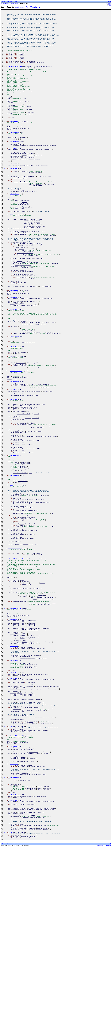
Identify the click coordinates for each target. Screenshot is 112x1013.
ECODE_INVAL (37, 205)
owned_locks (33, 813)
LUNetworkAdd (14, 144)
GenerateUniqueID (34, 178)
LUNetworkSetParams (16, 443)
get (37, 994)
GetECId (49, 178)
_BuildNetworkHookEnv (15, 78)
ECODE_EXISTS (37, 221)
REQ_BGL (9, 153)
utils (20, 70)
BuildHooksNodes (15, 157)
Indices (9, 1)
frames (109, 4)
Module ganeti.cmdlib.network (27, 7)
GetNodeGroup (28, 807)
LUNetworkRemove (15, 347)
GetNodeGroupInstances (27, 788)
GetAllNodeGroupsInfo (41, 385)
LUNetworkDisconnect (16, 881)
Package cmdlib (14, 3)
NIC (15, 838)
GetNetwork (28, 483)
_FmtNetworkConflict (15, 656)
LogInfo (21, 298)
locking (21, 65)
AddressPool (24, 276)
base (20, 71)
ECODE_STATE (56, 398)
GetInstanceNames (24, 786)
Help (15, 1)
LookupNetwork (31, 210)
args (9, 237)
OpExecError (23, 279)
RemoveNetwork (20, 434)
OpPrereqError (23, 203)
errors (21, 63)
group (20, 384)
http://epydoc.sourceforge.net (104, 1011)
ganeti (11, 62)
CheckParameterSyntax (24, 838)
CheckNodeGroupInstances (37, 73)
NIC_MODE (19, 829)
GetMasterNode (22, 163)
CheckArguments (14, 168)
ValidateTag (29, 227)
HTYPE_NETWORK (23, 152)
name (10, 115)
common (21, 73)
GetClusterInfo (29, 308)
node (14, 290)
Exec (11, 255)
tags (10, 134)
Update (17, 651)
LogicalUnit (31, 71)
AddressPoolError (23, 277)
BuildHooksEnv (14, 231)
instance (12, 694)
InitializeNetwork (34, 276)
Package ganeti (4, 3)
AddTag (17, 339)
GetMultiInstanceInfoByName (27, 867)
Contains (22, 295)
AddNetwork (18, 342)
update (15, 941)
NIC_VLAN (19, 833)
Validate (18, 648)
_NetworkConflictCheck (15, 669)
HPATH (8, 150)
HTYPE (8, 152)
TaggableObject (20, 227)
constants (22, 62)
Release (21, 601)
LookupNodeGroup (32, 754)
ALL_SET (33, 187)
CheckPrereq (13, 200)
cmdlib (16, 71)
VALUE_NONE (35, 500)
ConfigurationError (24, 435)
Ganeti (109, 1)
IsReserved (23, 506)
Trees (3, 1)
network (21, 67)
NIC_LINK (19, 831)
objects (21, 68)
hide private (108, 3)
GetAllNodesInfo (29, 290)
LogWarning (20, 303)
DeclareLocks (14, 773)
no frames (109, 5)
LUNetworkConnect (15, 728)
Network (21, 261)
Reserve (21, 297)
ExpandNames (13, 176)
